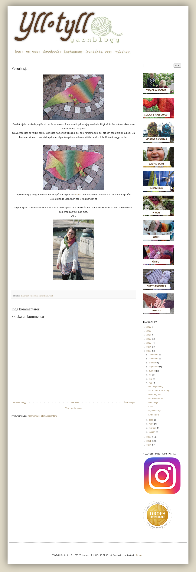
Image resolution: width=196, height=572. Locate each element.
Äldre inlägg (129, 402)
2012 (149, 437)
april (151, 420)
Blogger (139, 555)
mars (151, 424)
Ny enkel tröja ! (155, 410)
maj (151, 383)
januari (152, 432)
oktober (152, 363)
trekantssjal (43, 296)
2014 (149, 347)
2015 (149, 343)
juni (151, 379)
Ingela (78, 194)
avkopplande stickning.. (159, 390)
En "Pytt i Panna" (156, 398)
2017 (149, 335)
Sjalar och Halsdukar (29, 296)
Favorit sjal (153, 402)
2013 (149, 351)
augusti (152, 371)
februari (152, 428)
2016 (149, 339)
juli (150, 375)
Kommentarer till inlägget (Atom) (42, 416)
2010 (149, 445)
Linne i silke (153, 415)
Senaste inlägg (19, 402)
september (154, 366)
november (154, 358)
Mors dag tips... (155, 394)
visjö (51, 296)
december (154, 354)
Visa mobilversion (73, 408)
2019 (149, 327)
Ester (150, 406)
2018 (149, 331)
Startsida (75, 402)
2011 (149, 441)
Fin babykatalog (155, 386)
